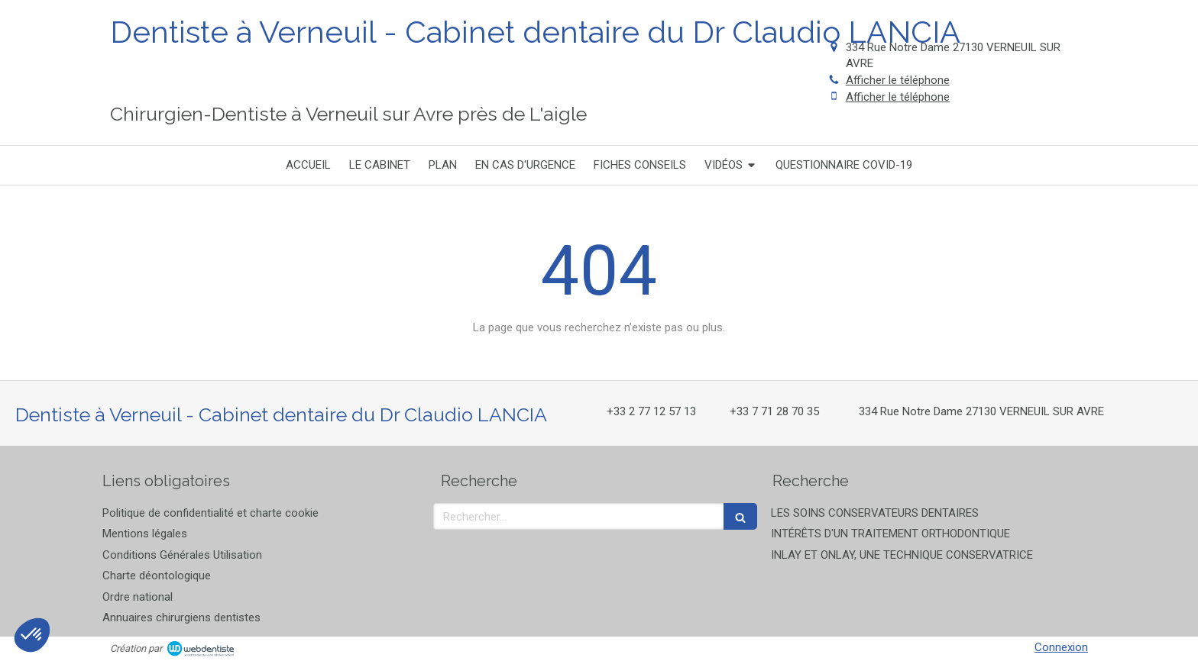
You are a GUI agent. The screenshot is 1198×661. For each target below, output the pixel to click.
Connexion (1061, 647)
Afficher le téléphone (898, 80)
